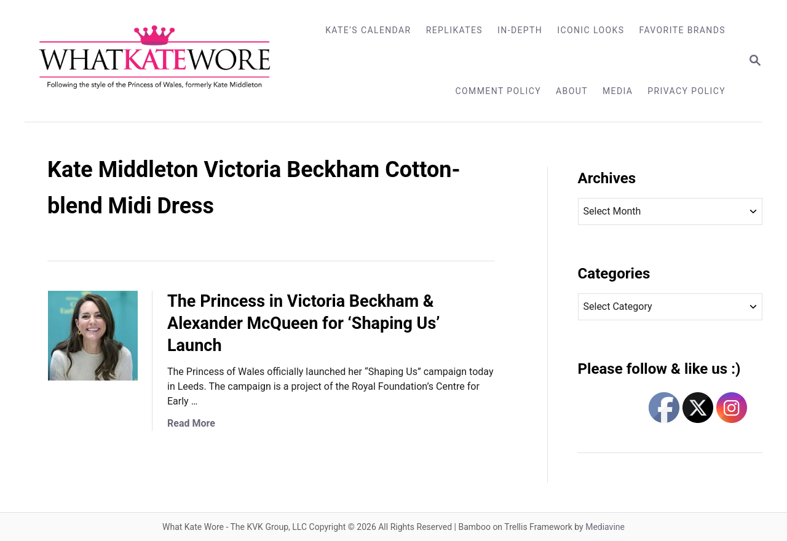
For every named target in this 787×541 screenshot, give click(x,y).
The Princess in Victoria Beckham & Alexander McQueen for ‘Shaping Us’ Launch (303, 323)
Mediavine (605, 527)
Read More (191, 423)
